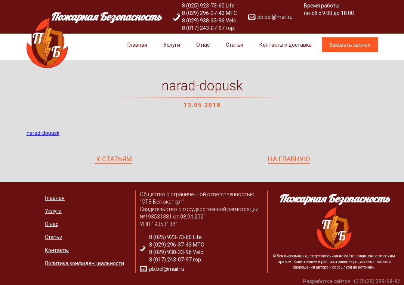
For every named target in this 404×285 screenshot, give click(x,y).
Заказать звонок (349, 45)
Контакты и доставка (285, 45)
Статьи (234, 45)
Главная (137, 45)
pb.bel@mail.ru (275, 17)
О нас (203, 45)
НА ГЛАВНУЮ (289, 159)
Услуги (171, 45)
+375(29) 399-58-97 (376, 281)
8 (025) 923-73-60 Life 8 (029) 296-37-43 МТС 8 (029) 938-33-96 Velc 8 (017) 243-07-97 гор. (209, 17)
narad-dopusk (43, 133)
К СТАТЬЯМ (113, 159)
